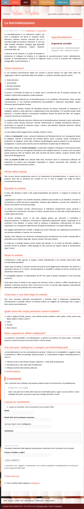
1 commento (41, 31)
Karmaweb (58, 506)
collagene (55, 50)
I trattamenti (30, 31)
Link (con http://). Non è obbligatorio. (18, 424)
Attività (25, 2)
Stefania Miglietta (13, 371)
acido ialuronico (57, 48)
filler (62, 50)
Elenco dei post (13, 476)
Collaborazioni (62, 2)
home (5, 2)
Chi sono (15, 2)
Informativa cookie (41, 506)
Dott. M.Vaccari (47, 2)
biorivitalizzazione (72, 48)
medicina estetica (72, 50)
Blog (34, 2)
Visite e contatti (77, 2)
